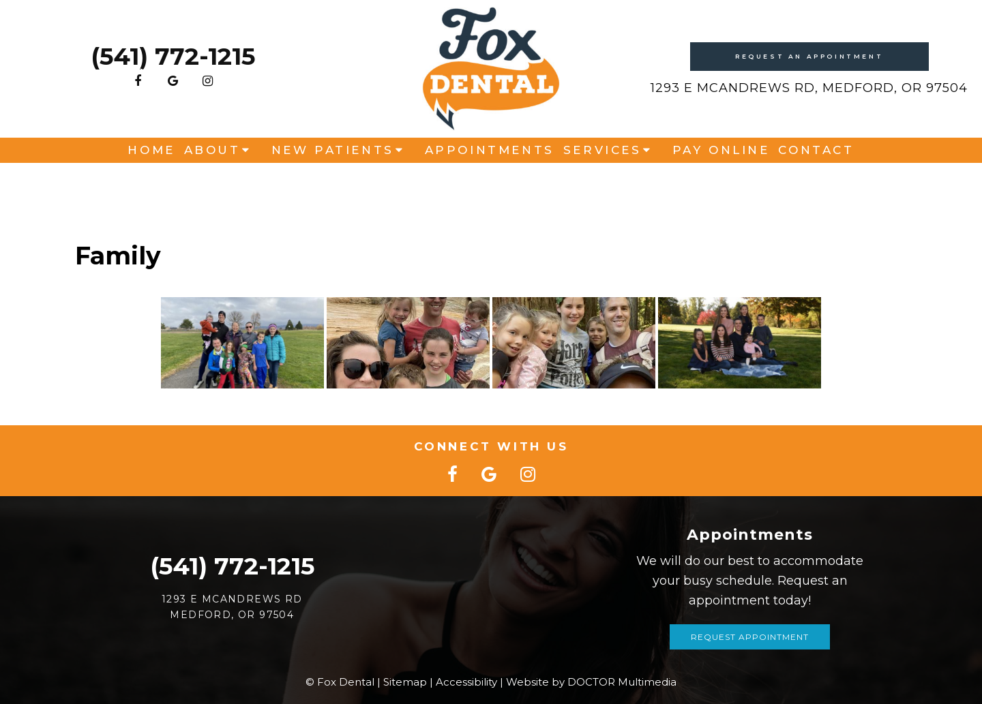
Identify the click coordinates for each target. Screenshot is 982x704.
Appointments (489, 185)
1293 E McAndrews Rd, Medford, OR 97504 (809, 102)
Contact (816, 185)
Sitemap (405, 681)
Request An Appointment (809, 70)
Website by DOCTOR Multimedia (591, 681)
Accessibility (466, 681)
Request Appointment (750, 637)
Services (602, 185)
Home (151, 185)
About (212, 185)
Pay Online (721, 185)
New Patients (332, 185)
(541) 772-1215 (173, 71)
